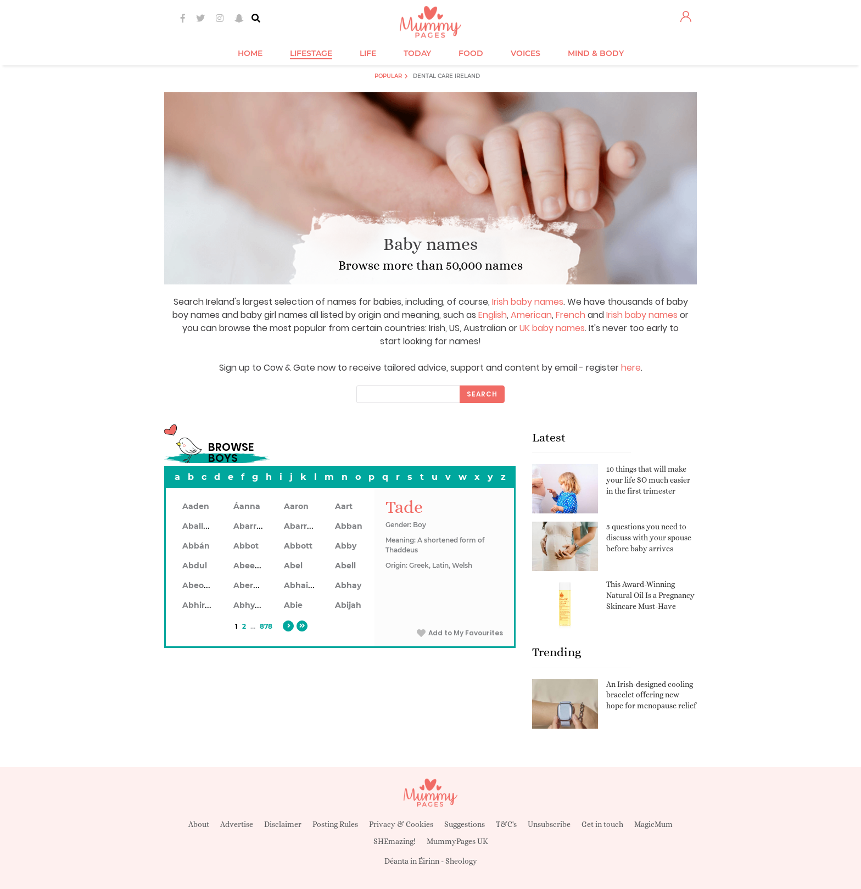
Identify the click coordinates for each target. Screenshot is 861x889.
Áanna (246, 506)
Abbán (196, 546)
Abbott (298, 546)
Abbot (246, 546)
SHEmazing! (394, 841)
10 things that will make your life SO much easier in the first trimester (648, 480)
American (531, 315)
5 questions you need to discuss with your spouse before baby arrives (648, 537)
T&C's (506, 824)
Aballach (200, 526)
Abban (348, 526)
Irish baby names (527, 301)
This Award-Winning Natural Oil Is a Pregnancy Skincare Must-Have (650, 595)
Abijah (348, 605)
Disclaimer (282, 824)
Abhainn (301, 585)
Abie (293, 605)
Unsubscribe (549, 824)
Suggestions (464, 824)
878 (266, 626)
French (570, 315)
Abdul (194, 566)
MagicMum (653, 824)
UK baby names (552, 328)
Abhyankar (255, 605)
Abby (345, 546)
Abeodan (201, 585)
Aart (344, 506)
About (198, 824)
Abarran (250, 526)
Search (482, 394)
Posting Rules (335, 824)
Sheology (461, 861)
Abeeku (249, 566)
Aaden (195, 506)
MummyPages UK (457, 841)
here (631, 367)
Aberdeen (253, 585)
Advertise (236, 824)
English (492, 315)
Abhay (348, 585)
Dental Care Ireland (446, 76)
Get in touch (602, 824)
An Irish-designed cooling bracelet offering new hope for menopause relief (651, 695)
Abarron (300, 526)
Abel (293, 566)
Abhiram (200, 605)
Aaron (296, 506)
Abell (345, 566)
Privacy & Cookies (401, 824)
